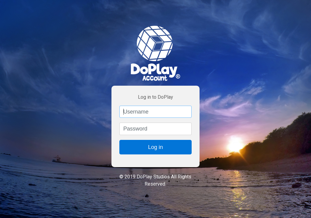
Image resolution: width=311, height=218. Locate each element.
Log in (155, 147)
